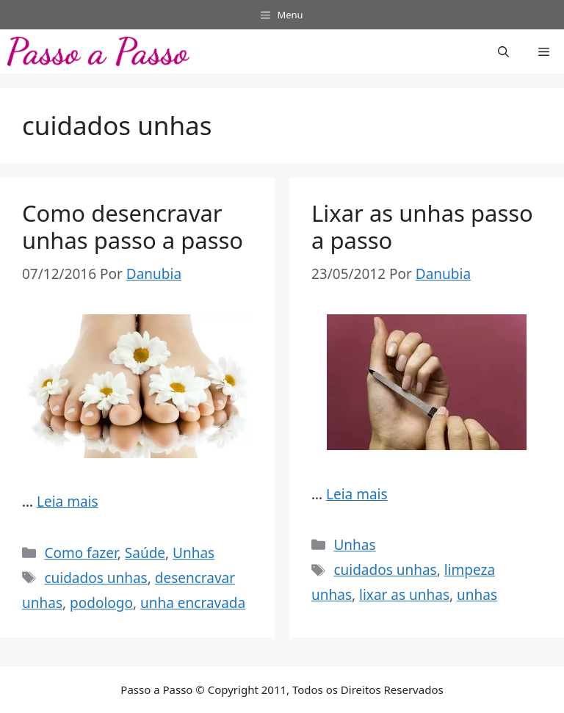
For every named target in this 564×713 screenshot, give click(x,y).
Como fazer (80, 552)
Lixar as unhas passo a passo (422, 227)
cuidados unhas (95, 577)
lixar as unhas (404, 594)
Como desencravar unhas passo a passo (132, 227)
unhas (477, 594)
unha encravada (192, 602)
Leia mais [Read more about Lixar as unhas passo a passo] (357, 494)
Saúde (145, 552)
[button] (503, 51)
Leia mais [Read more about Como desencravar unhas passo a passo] (67, 501)
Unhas (193, 552)
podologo (101, 602)
